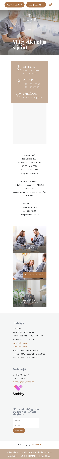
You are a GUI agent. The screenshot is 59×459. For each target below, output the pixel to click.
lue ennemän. (28, 456)
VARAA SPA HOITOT (34, 274)
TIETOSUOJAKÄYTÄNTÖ (23, 382)
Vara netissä (14, 4)
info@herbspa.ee (20, 346)
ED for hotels (35, 444)
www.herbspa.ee (20, 343)
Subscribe (19, 431)
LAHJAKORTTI (36, 4)
